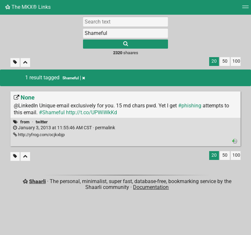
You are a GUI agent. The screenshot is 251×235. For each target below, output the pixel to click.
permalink (64, 128)
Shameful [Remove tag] (73, 78)
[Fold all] (25, 62)
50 (224, 61)
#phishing (189, 105)
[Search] (125, 44)
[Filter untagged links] (15, 62)
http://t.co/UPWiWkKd (91, 112)
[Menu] (245, 9)
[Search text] (125, 21)
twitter (42, 121)
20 (214, 61)
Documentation (151, 187)
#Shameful (52, 112)
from (24, 121)
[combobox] (125, 33)
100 (236, 61)
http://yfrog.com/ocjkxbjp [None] (39, 134)
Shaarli (37, 181)
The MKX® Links (28, 7)
